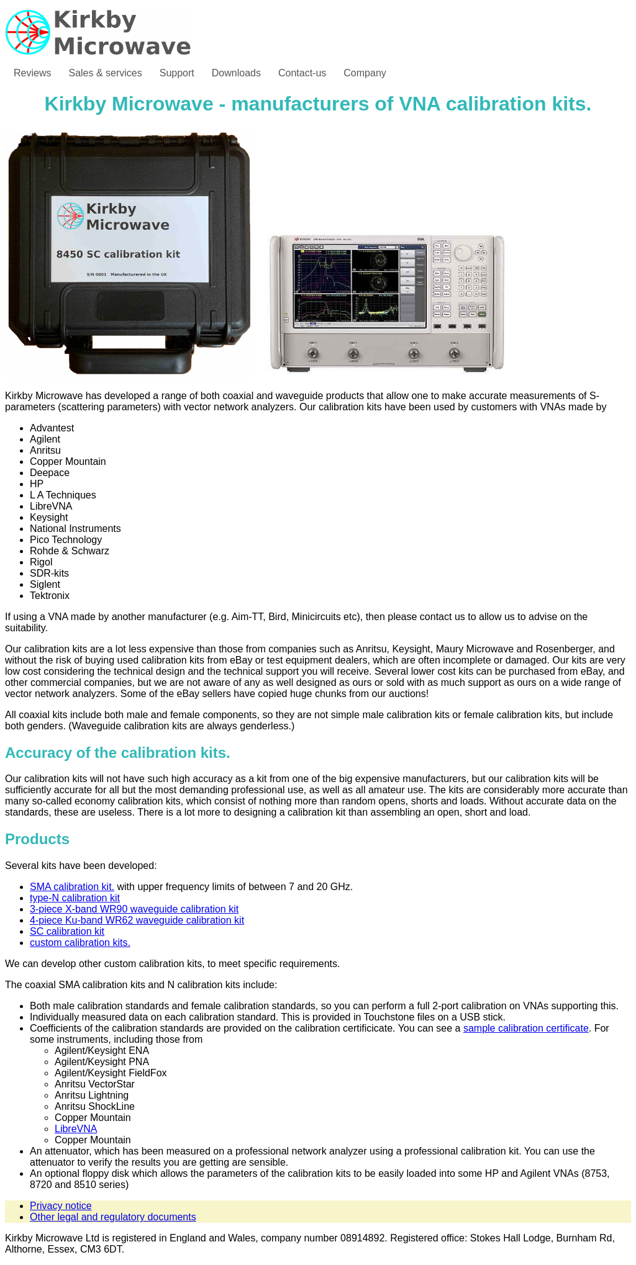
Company (364, 73)
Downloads (236, 73)
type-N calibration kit (75, 898)
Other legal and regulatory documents (113, 1217)
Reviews (32, 73)
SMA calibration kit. (72, 886)
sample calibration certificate (526, 1028)
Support (177, 73)
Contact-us (302, 73)
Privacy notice (61, 1205)
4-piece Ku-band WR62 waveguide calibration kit (137, 920)
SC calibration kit (67, 931)
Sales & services (105, 73)
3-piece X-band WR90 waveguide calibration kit (134, 909)
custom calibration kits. (80, 942)
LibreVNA (76, 1128)
